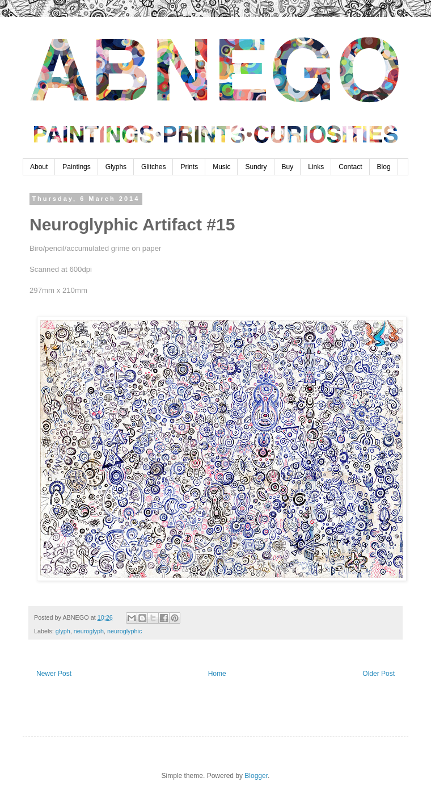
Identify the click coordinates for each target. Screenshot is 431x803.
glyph (63, 631)
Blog (384, 167)
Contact (350, 167)
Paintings (76, 167)
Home (217, 674)
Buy (288, 167)
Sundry (256, 167)
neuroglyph (89, 631)
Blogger (256, 776)
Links (316, 167)
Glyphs (115, 167)
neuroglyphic (124, 631)
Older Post (378, 674)
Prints (189, 167)
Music (221, 167)
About (39, 167)
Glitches (153, 167)
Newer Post (53, 674)
